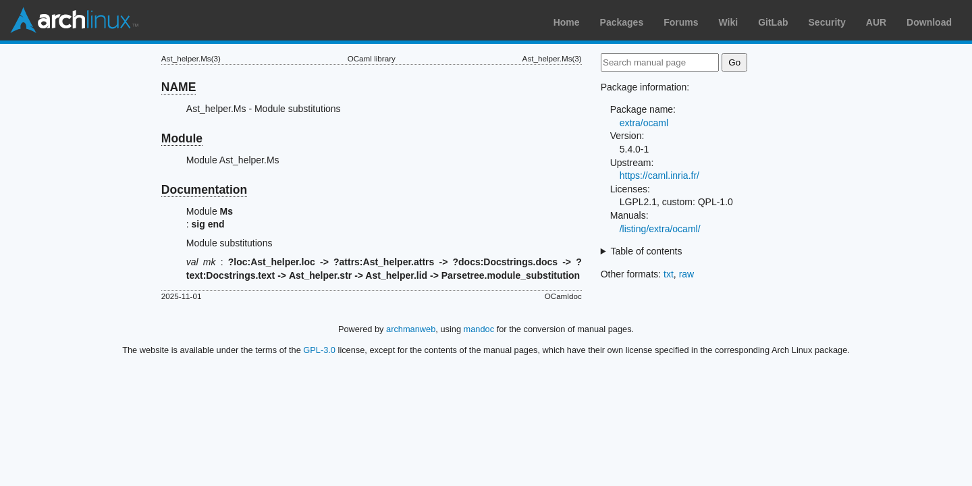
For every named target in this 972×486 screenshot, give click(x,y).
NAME (178, 87)
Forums (681, 22)
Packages (622, 22)
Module (181, 138)
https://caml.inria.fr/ (659, 175)
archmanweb (410, 329)
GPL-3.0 (319, 350)
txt (669, 274)
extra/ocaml (644, 122)
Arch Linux (74, 20)
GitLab (773, 22)
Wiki (728, 22)
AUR (876, 22)
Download (929, 22)
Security (827, 22)
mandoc (479, 329)
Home (567, 22)
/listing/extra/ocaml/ (660, 228)
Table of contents (646, 251)
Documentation (204, 189)
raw (687, 274)
